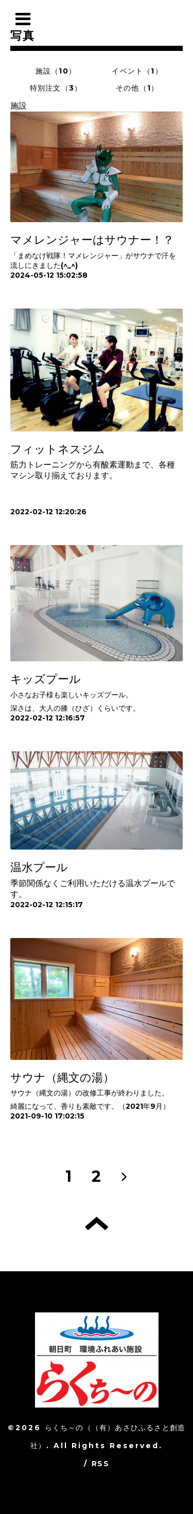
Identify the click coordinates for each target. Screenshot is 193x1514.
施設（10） (56, 71)
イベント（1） (137, 71)
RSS (100, 1463)
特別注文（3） (56, 88)
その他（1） (137, 88)
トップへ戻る (96, 1223)
